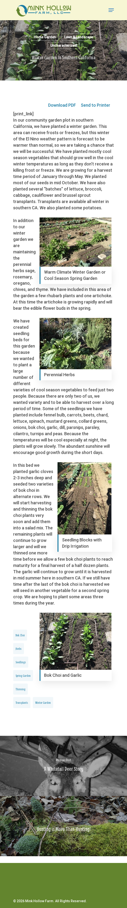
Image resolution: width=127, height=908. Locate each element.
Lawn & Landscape (78, 37)
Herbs (19, 649)
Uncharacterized (63, 45)
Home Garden (45, 37)
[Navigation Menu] (111, 10)
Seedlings (21, 662)
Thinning (20, 689)
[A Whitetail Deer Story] (63, 766)
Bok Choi (20, 635)
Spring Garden (23, 676)
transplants (22, 702)
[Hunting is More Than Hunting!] (63, 826)
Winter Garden (43, 702)
